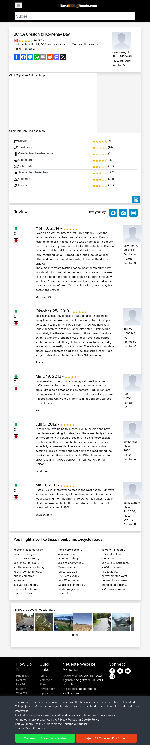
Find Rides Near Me (22, 678)
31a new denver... (68, 567)
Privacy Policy (65, 737)
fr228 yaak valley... (69, 576)
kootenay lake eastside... (29, 550)
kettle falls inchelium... (115, 563)
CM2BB (93, 715)
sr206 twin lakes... (113, 567)
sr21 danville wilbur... (114, 589)
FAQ (18, 719)
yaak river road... (68, 554)
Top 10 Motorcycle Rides (45, 680)
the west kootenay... (26, 589)
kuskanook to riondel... (28, 571)
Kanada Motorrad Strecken (78, 44)
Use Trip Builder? (21, 686)
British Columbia (24, 49)
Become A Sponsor (22, 713)
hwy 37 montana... (69, 580)
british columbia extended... (24, 578)
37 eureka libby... (112, 554)
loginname (69, 680)
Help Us (44, 706)
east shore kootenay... (27, 558)
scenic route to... (112, 558)
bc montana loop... (69, 558)
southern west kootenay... (30, 567)
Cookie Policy (83, 737)
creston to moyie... (25, 554)
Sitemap (50, 737)
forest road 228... (68, 571)
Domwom (68, 715)
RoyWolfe (68, 675)
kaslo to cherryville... (71, 563)
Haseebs (68, 697)
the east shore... (24, 593)
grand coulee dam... (114, 585)
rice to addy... (109, 571)
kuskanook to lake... (26, 563)
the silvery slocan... (70, 550)
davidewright (22, 44)
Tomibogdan (70, 689)
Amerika (53, 44)
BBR (92, 675)
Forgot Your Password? (23, 704)
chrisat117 (68, 706)
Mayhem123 (43, 297)
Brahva (40, 362)
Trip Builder (46, 693)
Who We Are (46, 697)
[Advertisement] (53, 103)
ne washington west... (115, 576)
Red (38, 410)
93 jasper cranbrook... (71, 585)
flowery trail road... (113, 550)
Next (129, 621)
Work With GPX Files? (22, 695)
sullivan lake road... (26, 585)
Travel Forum (47, 689)
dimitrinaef (42, 471)
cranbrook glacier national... (69, 591)
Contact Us (46, 702)
